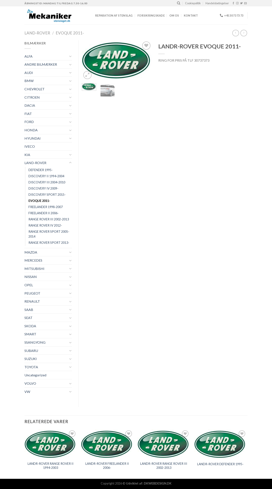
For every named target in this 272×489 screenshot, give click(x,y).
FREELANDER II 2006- (43, 213)
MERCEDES (33, 260)
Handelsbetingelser (217, 3)
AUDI (28, 73)
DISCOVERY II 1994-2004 (46, 176)
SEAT (28, 318)
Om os (174, 15)
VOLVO (30, 383)
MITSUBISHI (34, 268)
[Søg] (178, 3)
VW (27, 392)
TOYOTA (31, 367)
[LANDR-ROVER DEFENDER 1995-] (220, 444)
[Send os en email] (245, 3)
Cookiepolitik (193, 3)
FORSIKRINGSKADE (151, 15)
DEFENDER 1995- (40, 170)
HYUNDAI (32, 138)
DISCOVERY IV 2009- (43, 188)
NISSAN (30, 277)
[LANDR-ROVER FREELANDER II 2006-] (107, 444)
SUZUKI (30, 359)
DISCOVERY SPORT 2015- (47, 194)
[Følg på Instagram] (237, 3)
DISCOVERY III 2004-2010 (46, 182)
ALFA (28, 56)
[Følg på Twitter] (241, 3)
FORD (29, 122)
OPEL (28, 285)
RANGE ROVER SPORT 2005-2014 (48, 234)
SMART (30, 334)
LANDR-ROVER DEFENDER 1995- (220, 464)
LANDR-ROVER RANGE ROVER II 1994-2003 (51, 465)
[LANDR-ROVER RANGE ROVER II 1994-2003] (50, 444)
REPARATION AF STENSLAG (114, 15)
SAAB (28, 310)
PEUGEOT (32, 293)
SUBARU (31, 351)
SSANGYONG (34, 342)
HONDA (31, 130)
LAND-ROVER (37, 33)
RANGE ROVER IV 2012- (45, 225)
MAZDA (30, 252)
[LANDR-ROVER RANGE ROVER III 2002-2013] (163, 444)
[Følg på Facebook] (233, 3)
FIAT (28, 114)
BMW (29, 81)
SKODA (30, 326)
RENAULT (32, 301)
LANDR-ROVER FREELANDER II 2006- (107, 465)
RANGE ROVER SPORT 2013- (48, 242)
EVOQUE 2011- (70, 33)
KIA (27, 155)
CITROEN (32, 97)
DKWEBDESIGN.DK (157, 483)
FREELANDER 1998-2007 (45, 207)
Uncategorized (35, 375)
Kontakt (191, 15)
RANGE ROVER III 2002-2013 (48, 219)
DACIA (29, 105)
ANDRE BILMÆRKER (40, 64)
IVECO (29, 146)
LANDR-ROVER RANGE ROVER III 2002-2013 (163, 465)
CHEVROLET (34, 89)
